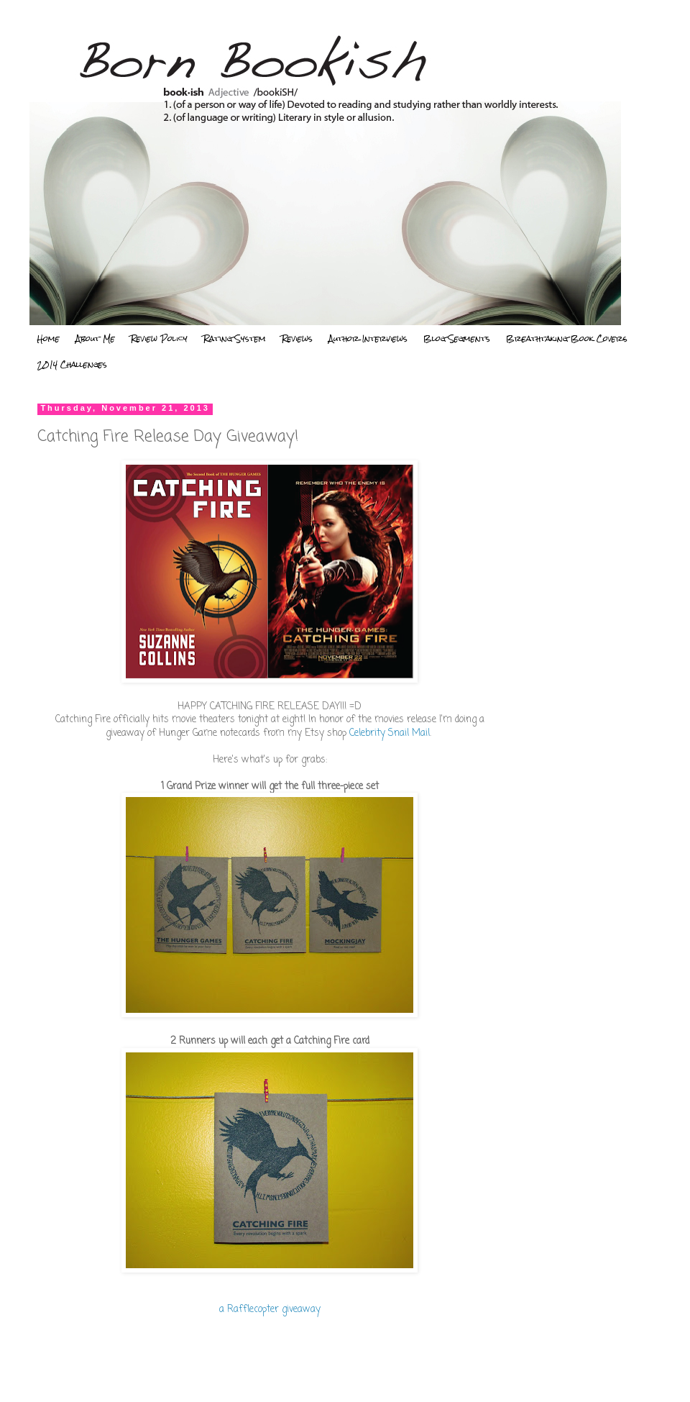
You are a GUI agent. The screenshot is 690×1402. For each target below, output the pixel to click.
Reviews (297, 338)
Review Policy (159, 338)
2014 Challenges (72, 364)
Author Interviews (368, 338)
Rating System (234, 338)
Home (48, 338)
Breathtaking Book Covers (566, 338)
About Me (95, 338)
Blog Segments (456, 338)
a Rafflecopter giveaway (270, 1309)
